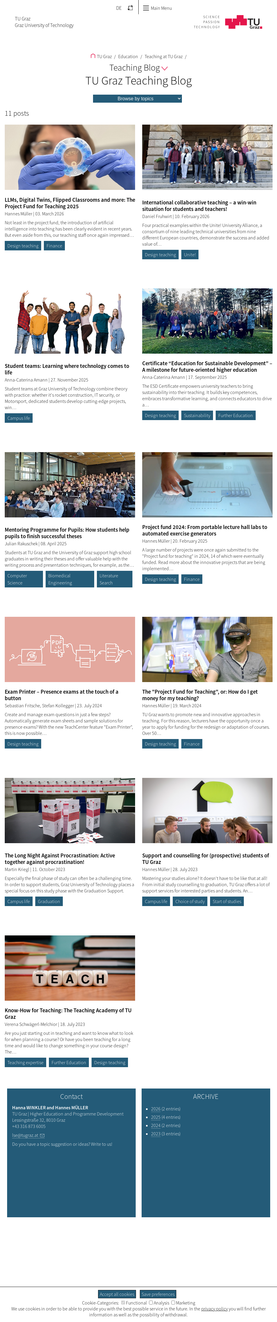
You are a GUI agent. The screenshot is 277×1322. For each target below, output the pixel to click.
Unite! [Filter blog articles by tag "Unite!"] (190, 255)
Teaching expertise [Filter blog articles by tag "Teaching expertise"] (25, 1062)
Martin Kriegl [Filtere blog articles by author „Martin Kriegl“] (17, 869)
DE (119, 8)
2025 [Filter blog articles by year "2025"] (156, 1117)
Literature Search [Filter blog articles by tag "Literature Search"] (109, 579)
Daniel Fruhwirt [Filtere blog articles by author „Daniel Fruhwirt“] (157, 216)
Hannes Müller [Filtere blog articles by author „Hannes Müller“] (19, 214)
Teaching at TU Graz (163, 56)
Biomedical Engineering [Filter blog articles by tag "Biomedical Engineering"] (60, 579)
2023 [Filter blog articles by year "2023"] (156, 1134)
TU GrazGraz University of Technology (44, 21)
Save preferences (158, 1294)
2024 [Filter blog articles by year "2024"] (156, 1125)
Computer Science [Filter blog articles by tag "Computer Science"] (17, 579)
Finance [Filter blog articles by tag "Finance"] (54, 246)
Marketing (183, 1303)
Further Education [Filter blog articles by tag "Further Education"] (235, 415)
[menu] (137, 99)
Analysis (159, 1303)
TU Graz (101, 56)
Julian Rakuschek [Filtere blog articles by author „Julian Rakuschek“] (22, 543)
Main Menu (157, 8)
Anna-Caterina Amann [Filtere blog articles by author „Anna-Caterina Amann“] (27, 380)
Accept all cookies (117, 1294)
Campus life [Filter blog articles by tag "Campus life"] (18, 418)
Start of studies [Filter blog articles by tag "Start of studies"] (227, 901)
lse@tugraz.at (25, 1135)
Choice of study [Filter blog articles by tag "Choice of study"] (190, 901)
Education (127, 56)
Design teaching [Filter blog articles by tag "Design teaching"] (23, 246)
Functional (134, 1303)
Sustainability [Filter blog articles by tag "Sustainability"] (197, 415)
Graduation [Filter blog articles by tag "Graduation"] (49, 901)
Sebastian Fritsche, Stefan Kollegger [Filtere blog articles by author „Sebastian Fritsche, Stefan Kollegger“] (40, 705)
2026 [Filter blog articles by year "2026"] (156, 1109)
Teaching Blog (138, 67)
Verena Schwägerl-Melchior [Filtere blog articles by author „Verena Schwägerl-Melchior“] (31, 1024)
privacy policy (214, 1309)
